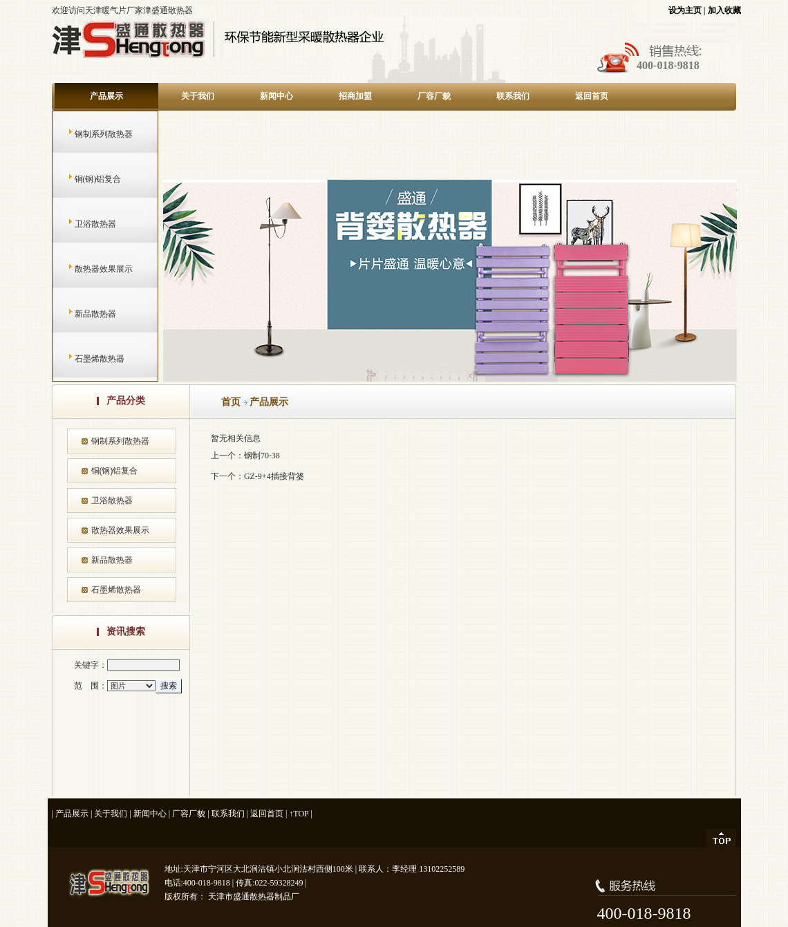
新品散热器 (82, 314)
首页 (231, 402)
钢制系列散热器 (90, 134)
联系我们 (512, 96)
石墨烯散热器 (86, 359)
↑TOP (298, 813)
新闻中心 (276, 96)
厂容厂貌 (434, 96)
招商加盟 (355, 96)
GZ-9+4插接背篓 (274, 476)
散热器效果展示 (90, 269)
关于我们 (197, 96)
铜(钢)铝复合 (85, 179)
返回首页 (591, 96)
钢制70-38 (262, 455)
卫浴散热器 (82, 224)
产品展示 (106, 96)
